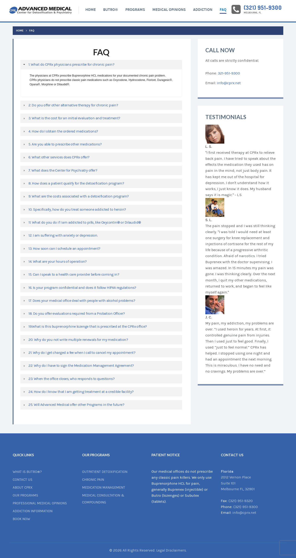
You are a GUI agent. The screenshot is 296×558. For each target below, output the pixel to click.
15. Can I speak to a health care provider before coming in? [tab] (70, 274)
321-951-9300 (229, 73)
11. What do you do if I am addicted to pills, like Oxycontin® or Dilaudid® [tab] (81, 222)
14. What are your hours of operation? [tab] (54, 261)
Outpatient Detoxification (104, 472)
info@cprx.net (229, 83)
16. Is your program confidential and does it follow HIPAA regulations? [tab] (79, 288)
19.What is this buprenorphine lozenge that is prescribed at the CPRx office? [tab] (84, 326)
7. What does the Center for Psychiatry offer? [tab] (59, 170)
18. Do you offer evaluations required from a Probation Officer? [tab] (73, 313)
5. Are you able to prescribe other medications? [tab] (62, 144)
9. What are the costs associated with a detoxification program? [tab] (75, 196)
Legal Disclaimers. (171, 550)
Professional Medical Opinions (40, 503)
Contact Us (22, 480)
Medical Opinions (169, 9)
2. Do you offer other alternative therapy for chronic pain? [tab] (70, 105)
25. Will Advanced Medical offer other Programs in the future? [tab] (73, 405)
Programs (135, 9)
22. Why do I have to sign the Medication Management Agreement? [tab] (78, 366)
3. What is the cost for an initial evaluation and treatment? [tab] (71, 118)
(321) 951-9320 (240, 501)
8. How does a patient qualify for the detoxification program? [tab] (73, 183)
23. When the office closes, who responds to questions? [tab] (68, 379)
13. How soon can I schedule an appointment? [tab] (61, 249)
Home (90, 9)
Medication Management (103, 488)
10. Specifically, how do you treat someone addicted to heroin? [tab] (74, 209)
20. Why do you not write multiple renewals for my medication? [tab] (75, 340)
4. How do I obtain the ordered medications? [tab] (60, 131)
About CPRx (23, 488)
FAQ (223, 9)
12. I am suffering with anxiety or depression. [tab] (60, 235)
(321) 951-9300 (263, 7)
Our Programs (25, 495)
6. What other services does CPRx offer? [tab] (55, 157)
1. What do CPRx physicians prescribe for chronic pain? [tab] (68, 64)
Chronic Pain (93, 480)
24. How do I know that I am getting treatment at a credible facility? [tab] (77, 392)
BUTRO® (110, 9)
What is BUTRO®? (27, 472)
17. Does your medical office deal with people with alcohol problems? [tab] (78, 301)
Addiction (202, 9)
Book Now (21, 519)
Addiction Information (32, 511)
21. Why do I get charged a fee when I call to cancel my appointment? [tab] (78, 353)
